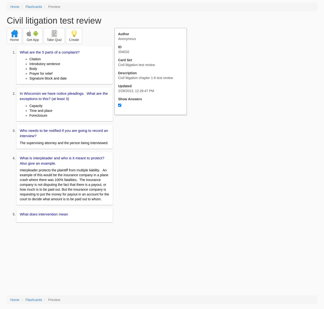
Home (14, 7)
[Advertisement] (153, 162)
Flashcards (34, 7)
